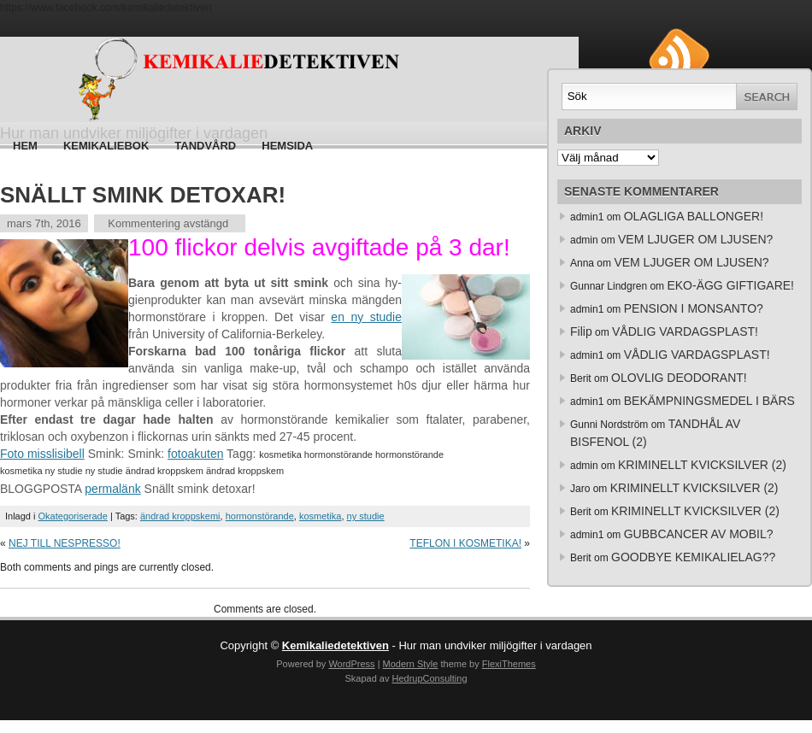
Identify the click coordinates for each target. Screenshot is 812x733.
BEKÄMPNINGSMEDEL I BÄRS (709, 401)
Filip (581, 331)
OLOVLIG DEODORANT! (679, 377)
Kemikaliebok (106, 145)
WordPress (351, 664)
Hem (25, 145)
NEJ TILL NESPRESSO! (65, 543)
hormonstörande (260, 516)
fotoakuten (195, 453)
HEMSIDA (287, 145)
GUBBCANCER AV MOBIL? (699, 534)
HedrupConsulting (429, 678)
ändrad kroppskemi (180, 516)
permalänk (112, 489)
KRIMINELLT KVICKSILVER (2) (702, 465)
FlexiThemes (509, 664)
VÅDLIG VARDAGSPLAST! (685, 331)
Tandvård (205, 145)
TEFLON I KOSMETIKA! (465, 543)
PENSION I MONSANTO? (693, 308)
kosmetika (320, 516)
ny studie (366, 516)
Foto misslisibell (42, 453)
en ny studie (366, 317)
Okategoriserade (73, 516)
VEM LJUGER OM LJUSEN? (695, 239)
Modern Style (410, 664)
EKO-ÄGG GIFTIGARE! (730, 285)
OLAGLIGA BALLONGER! (693, 216)
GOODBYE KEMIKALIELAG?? (693, 557)
